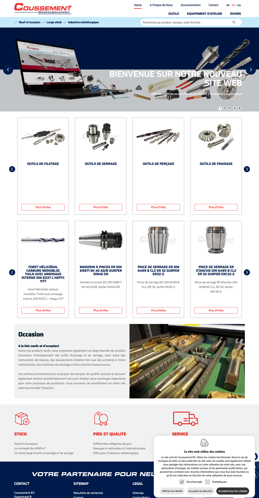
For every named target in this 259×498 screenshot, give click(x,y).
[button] (234, 22)
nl (227, 5)
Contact (213, 5)
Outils (173, 13)
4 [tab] (234, 108)
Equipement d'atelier (204, 13)
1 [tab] (220, 108)
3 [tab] (229, 108)
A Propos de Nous (161, 5)
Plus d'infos (43, 207)
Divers (235, 13)
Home (138, 5)
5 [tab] (239, 108)
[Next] (251, 70)
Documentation (191, 5)
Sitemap (138, 493)
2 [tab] (225, 108)
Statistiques (219, 478)
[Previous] (8, 70)
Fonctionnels (194, 478)
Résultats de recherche (88, 493)
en (239, 5)
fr (233, 5)
